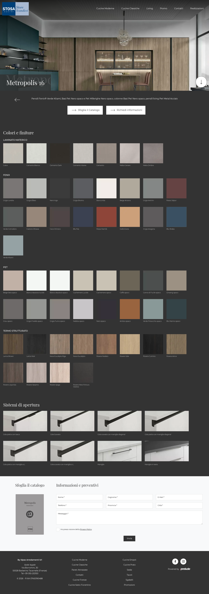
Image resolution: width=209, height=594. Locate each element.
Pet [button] (5, 267)
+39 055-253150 (31, 573)
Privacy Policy (86, 529)
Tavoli (129, 575)
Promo (163, 8)
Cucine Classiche (130, 8)
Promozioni (129, 585)
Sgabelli (129, 580)
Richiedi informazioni (125, 110)
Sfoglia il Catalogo (85, 110)
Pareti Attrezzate (79, 570)
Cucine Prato (129, 565)
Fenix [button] (6, 175)
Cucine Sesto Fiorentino (79, 585)
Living (149, 8)
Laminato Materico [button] (15, 140)
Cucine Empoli (129, 560)
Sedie (129, 570)
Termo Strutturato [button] (15, 331)
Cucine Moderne (105, 8)
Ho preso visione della (76, 529)
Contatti (178, 8)
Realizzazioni (197, 8)
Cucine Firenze (80, 580)
